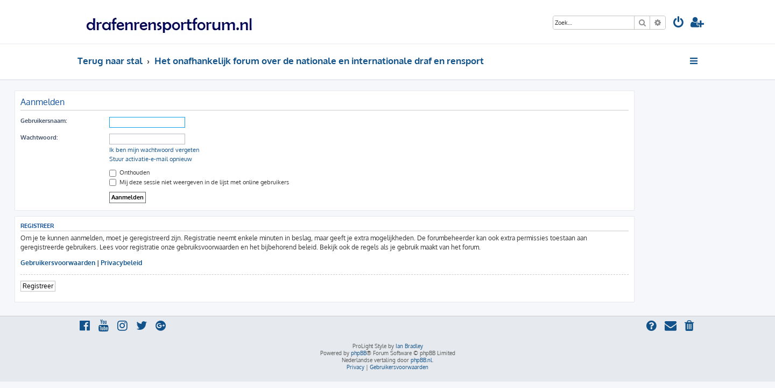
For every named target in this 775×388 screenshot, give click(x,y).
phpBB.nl (421, 360)
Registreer (101, 286)
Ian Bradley (409, 346)
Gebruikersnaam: (106, 120)
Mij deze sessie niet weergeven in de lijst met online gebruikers (262, 182)
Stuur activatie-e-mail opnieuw (213, 159)
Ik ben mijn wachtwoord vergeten (217, 150)
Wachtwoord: (102, 137)
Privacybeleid (184, 263)
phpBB (359, 353)
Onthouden (192, 172)
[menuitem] (678, 23)
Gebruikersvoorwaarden (120, 263)
